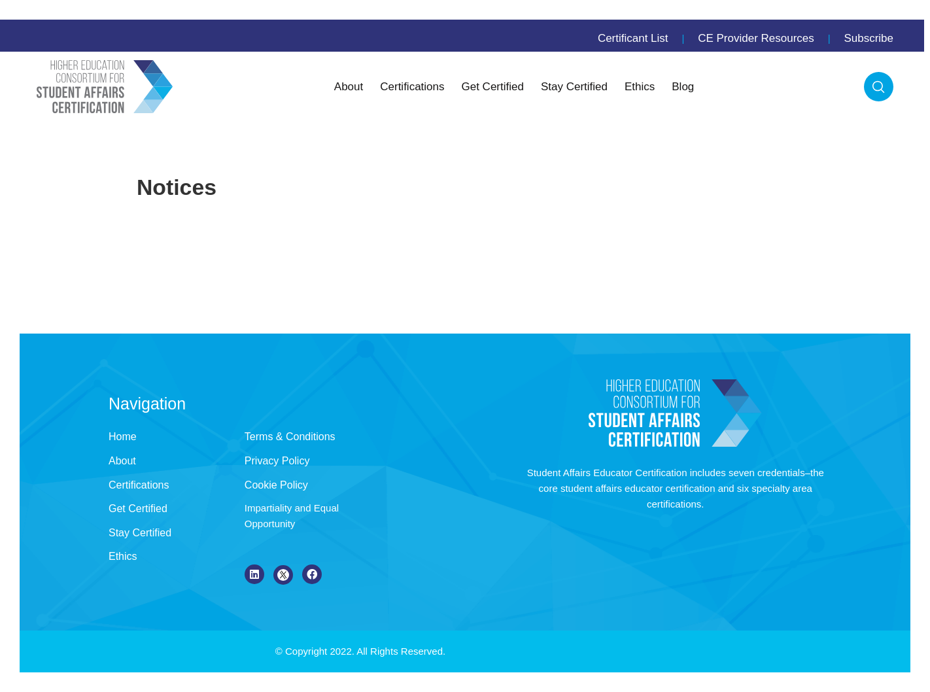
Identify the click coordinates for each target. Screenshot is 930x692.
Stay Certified (574, 86)
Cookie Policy (276, 485)
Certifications (412, 86)
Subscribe (868, 38)
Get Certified (493, 86)
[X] (283, 575)
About (348, 86)
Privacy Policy (277, 460)
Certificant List (633, 38)
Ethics (640, 86)
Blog (683, 86)
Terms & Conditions (290, 436)
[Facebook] (312, 574)
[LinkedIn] (254, 574)
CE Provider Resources (756, 38)
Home (123, 436)
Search (878, 86)
